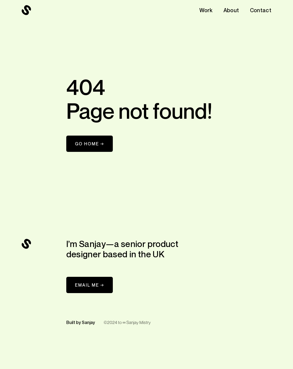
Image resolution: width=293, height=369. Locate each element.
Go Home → (89, 143)
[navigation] (26, 10)
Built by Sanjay (80, 322)
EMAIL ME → (89, 285)
